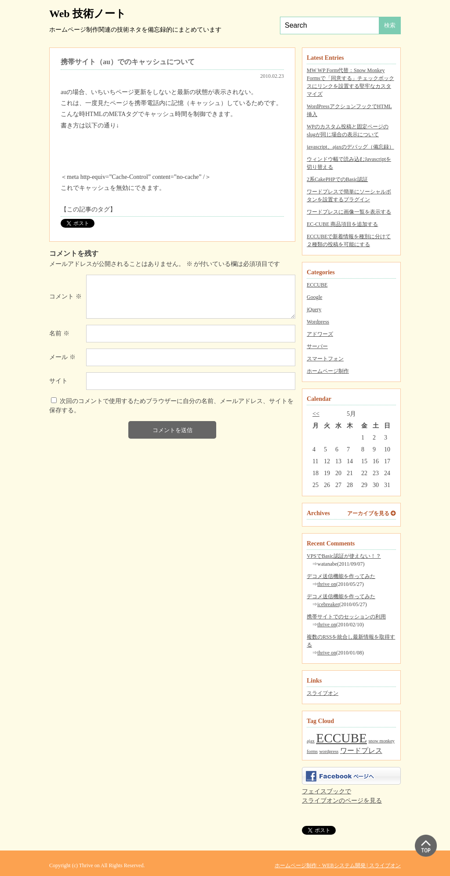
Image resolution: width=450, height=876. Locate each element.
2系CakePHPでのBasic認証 (337, 179)
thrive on (326, 584)
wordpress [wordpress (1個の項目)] (328, 751)
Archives (318, 513)
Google (314, 297)
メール (62, 357)
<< (315, 414)
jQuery (314, 309)
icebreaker (328, 604)
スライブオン (322, 693)
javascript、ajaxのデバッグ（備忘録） (350, 147)
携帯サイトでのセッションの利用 (346, 617)
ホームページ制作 (328, 371)
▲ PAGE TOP (426, 846)
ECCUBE (317, 285)
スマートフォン (325, 359)
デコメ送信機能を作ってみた (341, 576)
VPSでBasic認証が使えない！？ (344, 556)
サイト (58, 381)
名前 (59, 333)
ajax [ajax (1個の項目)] (311, 740)
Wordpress (318, 322)
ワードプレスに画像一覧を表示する (349, 212)
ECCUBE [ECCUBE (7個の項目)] (341, 738)
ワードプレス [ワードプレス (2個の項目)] (361, 751)
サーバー (317, 346)
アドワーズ (320, 334)
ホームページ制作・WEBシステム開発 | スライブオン (338, 865)
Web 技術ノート (87, 13)
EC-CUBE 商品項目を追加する (342, 224)
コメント (65, 296)
